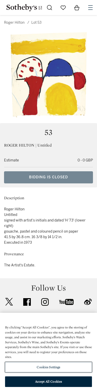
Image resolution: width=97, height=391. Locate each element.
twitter (9, 302)
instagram (45, 302)
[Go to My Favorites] (63, 8)
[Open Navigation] (90, 7)
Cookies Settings (48, 367)
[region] (48, 352)
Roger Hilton (14, 22)
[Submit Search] (49, 7)
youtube (66, 302)
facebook (27, 302)
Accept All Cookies (48, 381)
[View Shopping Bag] (77, 8)
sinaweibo (88, 302)
